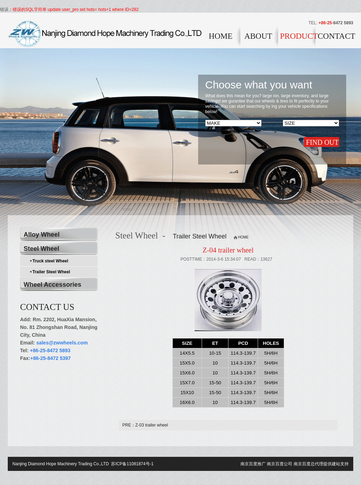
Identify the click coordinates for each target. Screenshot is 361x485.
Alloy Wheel (42, 234)
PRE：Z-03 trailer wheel (145, 425)
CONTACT (335, 36)
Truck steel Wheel (50, 261)
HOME (221, 36)
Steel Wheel (41, 248)
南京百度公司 (279, 463)
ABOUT (258, 36)
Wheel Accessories (52, 284)
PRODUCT (298, 36)
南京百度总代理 (308, 463)
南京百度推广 (253, 463)
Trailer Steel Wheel (51, 271)
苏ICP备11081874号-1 (131, 463)
